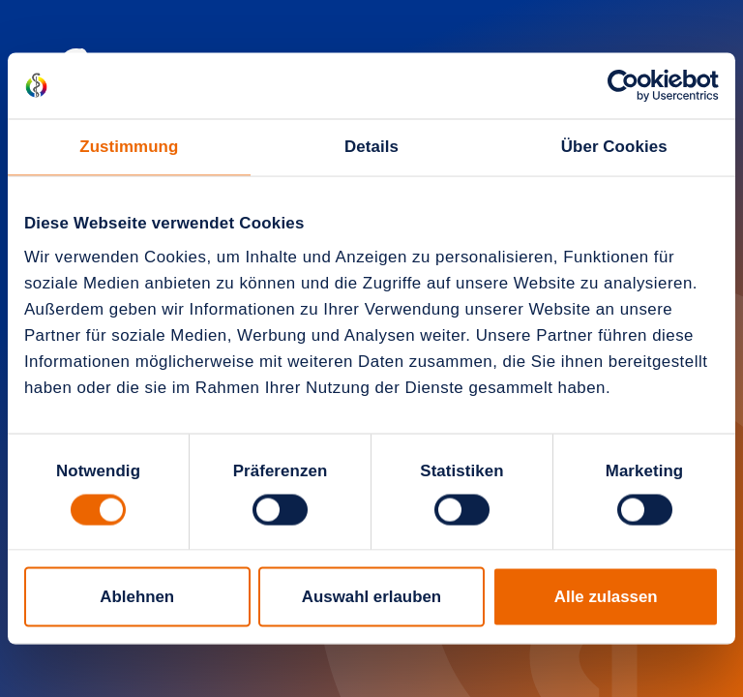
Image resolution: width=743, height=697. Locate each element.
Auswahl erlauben (371, 597)
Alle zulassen (606, 597)
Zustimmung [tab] (128, 146)
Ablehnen (137, 597)
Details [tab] (371, 146)
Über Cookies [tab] (614, 146)
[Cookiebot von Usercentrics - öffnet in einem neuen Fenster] (634, 85)
